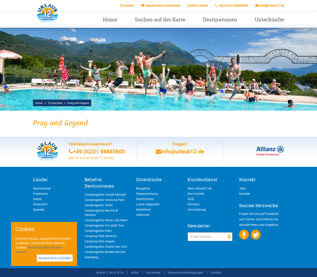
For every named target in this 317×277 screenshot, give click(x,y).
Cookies (215, 272)
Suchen (129, 5)
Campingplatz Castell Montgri (105, 194)
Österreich (40, 204)
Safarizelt (143, 215)
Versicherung (197, 209)
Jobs (242, 188)
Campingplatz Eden (98, 231)
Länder (40, 179)
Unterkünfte (269, 19)
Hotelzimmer (145, 199)
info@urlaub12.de (271, 5)
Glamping (91, 257)
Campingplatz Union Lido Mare (106, 220)
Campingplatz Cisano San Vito (106, 246)
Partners (193, 204)
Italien (37, 199)
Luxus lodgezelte (147, 204)
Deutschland (41, 188)
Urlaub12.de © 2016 (109, 272)
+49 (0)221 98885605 (233, 5)
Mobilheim (143, 209)
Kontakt (247, 179)
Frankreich (40, 193)
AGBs (134, 272)
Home (110, 19)
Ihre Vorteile (196, 193)
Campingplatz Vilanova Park (104, 200)
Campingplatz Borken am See (105, 252)
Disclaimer (153, 272)
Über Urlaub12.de (200, 188)
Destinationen (220, 19)
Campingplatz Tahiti (99, 205)
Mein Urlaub (199, 5)
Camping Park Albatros (101, 236)
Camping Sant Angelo (100, 241)
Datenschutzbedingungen (185, 272)
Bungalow (143, 188)
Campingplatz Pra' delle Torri (104, 225)
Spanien (38, 209)
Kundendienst (202, 179)
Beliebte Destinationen (99, 183)
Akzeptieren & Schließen (54, 258)
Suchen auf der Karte (160, 19)
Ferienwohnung (147, 193)
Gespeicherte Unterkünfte (162, 5)
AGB (191, 199)
